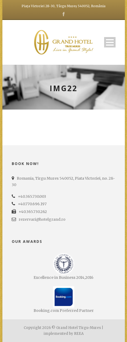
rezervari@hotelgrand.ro (42, 219)
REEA (79, 333)
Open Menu (110, 42)
